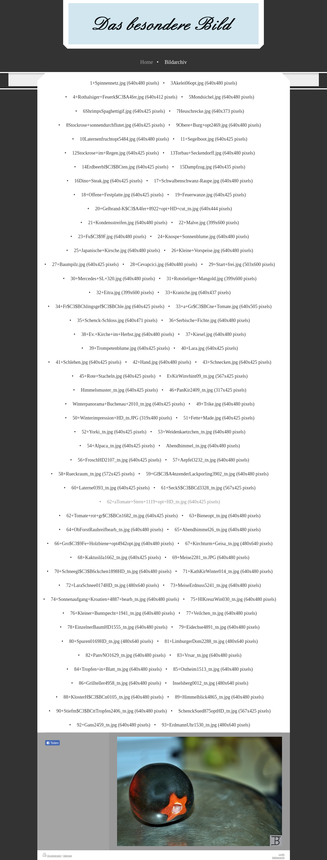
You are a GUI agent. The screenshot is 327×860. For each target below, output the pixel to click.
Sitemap (67, 855)
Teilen (52, 743)
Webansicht (278, 857)
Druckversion (52, 855)
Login (281, 854)
